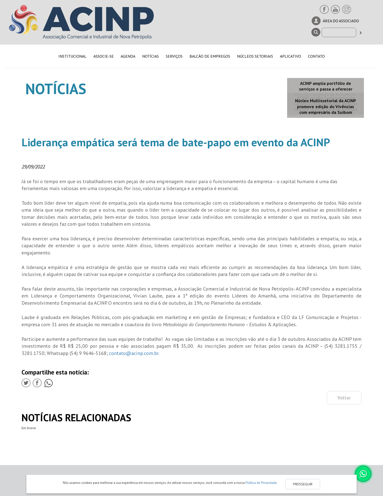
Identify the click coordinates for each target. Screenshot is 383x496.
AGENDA (128, 56)
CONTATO (316, 56)
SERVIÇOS (174, 56)
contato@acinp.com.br (133, 353)
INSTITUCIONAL (72, 56)
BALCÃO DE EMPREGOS (210, 56)
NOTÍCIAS (150, 56)
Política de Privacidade (261, 483)
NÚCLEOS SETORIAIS (255, 56)
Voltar (344, 398)
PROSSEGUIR (302, 484)
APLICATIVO (290, 56)
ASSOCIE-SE (103, 56)
